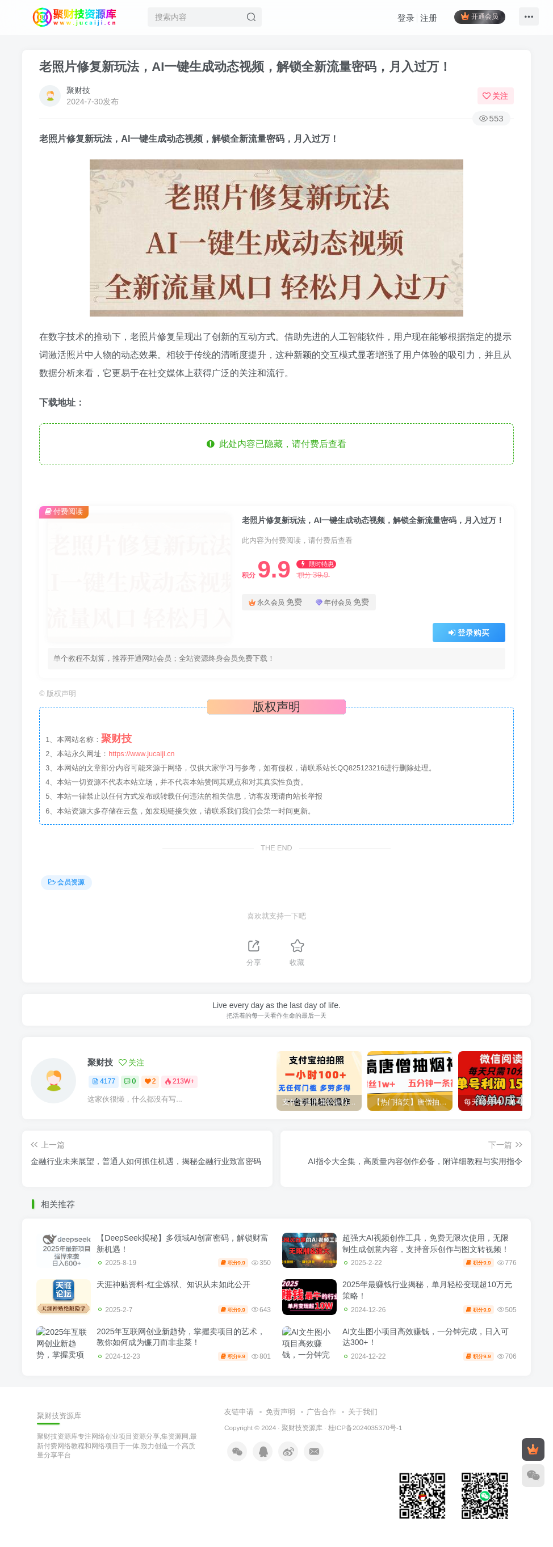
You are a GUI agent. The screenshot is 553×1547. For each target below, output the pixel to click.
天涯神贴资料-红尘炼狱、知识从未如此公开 (173, 1284)
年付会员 (342, 602)
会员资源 (66, 882)
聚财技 (78, 90)
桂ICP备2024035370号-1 (365, 1427)
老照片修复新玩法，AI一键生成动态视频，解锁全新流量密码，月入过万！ (245, 67)
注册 (425, 20)
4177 (103, 1081)
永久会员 (275, 602)
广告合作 (321, 1411)
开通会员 (476, 18)
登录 (402, 20)
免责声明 (280, 1411)
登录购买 (469, 632)
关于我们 (363, 1411)
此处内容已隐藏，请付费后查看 (277, 444)
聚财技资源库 (302, 1427)
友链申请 (239, 1411)
